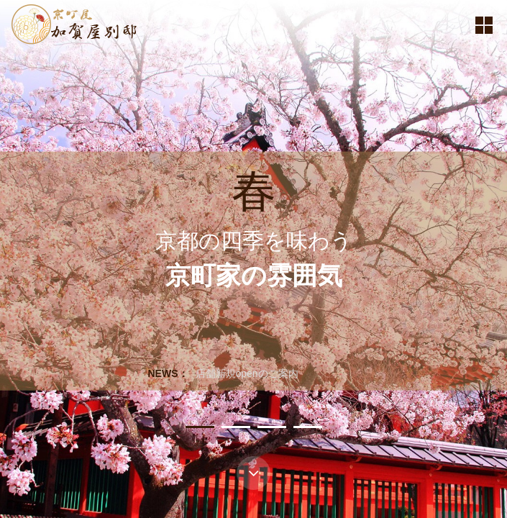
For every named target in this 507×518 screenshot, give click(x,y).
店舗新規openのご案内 (247, 373)
